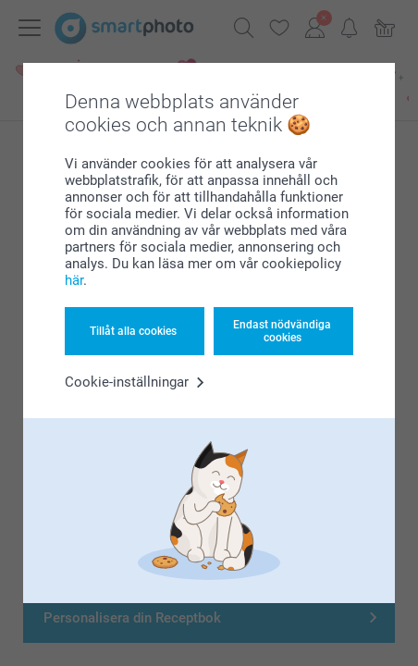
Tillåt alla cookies (133, 331)
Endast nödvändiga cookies (282, 331)
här (74, 280)
